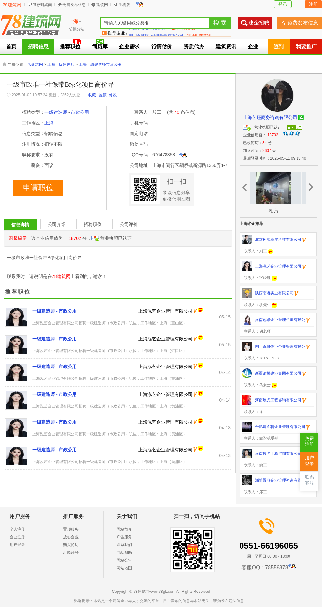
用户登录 (17, 545)
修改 (113, 95)
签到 (278, 46)
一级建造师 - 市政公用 (54, 311)
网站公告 (124, 560)
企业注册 (17, 537)
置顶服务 (71, 529)
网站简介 (124, 529)
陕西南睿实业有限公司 (148, 33)
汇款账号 (71, 552)
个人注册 (17, 529)
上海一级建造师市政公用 (100, 64)
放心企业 (71, 537)
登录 (282, 4)
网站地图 (124, 568)
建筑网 (102, 5)
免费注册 (309, 441)
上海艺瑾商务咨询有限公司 (270, 117)
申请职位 (38, 187)
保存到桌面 (42, 5)
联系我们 (124, 545)
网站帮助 (124, 552)
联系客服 (309, 480)
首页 (11, 46)
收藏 (92, 95)
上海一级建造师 (60, 64)
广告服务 (124, 537)
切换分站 (76, 29)
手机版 (124, 5)
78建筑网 (12, 4)
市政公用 (80, 112)
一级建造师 (55, 112)
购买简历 (71, 545)
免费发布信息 (74, 5)
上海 (48, 122)
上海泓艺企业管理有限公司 (165, 311)
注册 (313, 4)
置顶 (103, 95)
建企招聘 (259, 22)
